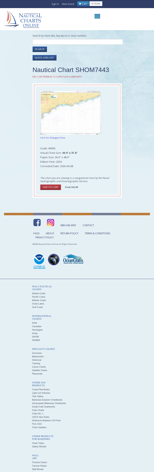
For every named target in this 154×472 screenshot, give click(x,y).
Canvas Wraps (39, 466)
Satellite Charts (39, 370)
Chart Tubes (38, 443)
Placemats (37, 373)
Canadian (37, 326)
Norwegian (37, 330)
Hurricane (37, 353)
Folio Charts (38, 410)
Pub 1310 (37, 424)
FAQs (36, 233)
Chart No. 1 (38, 413)
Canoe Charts (39, 367)
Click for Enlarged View (52, 137)
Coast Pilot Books (41, 389)
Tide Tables (38, 396)
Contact (88, 225)
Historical (36, 360)
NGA (34, 323)
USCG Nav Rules (41, 417)
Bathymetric (38, 356)
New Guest (68, 4)
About (50, 233)
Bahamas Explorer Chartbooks (47, 400)
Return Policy (70, 233)
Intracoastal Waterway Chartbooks (49, 403)
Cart (83, 4)
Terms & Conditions (97, 233)
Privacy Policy (44, 237)
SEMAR (36, 340)
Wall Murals (38, 469)
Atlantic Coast (39, 300)
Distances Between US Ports (46, 420)
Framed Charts (39, 462)
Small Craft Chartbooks (43, 406)
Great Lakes (38, 303)
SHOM (35, 336)
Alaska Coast (38, 293)
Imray (35, 333)
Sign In (55, 4)
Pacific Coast (38, 297)
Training (36, 363)
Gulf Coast (37, 307)
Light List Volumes (41, 393)
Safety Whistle (39, 446)
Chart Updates (39, 427)
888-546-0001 (68, 225)
